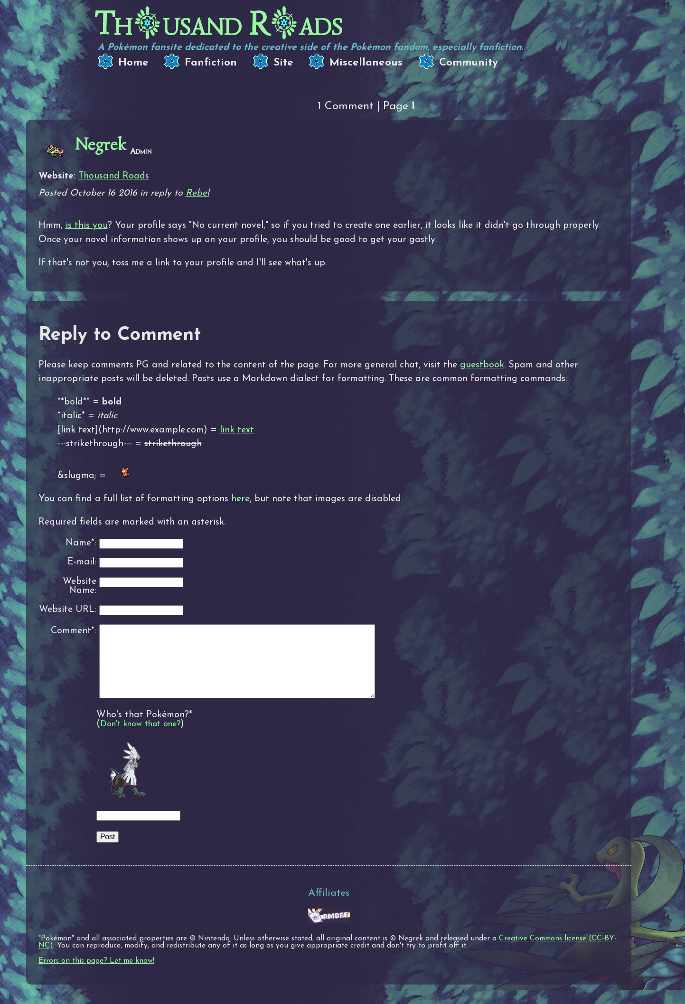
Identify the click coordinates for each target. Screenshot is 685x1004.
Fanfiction (211, 62)
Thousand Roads (113, 176)
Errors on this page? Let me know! (96, 975)
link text (237, 430)
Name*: (81, 543)
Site (283, 62)
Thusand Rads (218, 24)
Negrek (100, 144)
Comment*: (73, 631)
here (240, 499)
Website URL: (67, 609)
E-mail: (81, 562)
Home (133, 62)
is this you (87, 225)
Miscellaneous (366, 62)
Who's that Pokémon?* (144, 729)
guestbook (482, 365)
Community (468, 62)
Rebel (197, 193)
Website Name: (79, 586)
